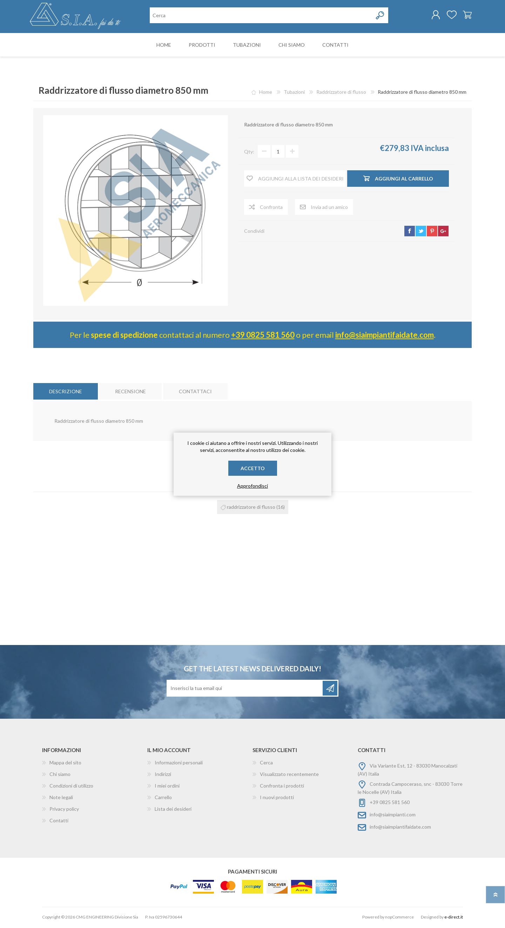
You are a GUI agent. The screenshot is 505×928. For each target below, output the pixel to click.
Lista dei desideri (173, 810)
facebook (409, 232)
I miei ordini (167, 787)
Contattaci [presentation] (195, 393)
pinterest (432, 232)
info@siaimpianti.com (393, 816)
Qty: (249, 153)
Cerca (266, 764)
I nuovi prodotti (277, 799)
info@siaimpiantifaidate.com (384, 336)
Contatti (58, 822)
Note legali (61, 799)
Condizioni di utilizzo (71, 787)
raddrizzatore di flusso (251, 508)
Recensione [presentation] (130, 393)
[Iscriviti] (245, 689)
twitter (421, 232)
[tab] (65, 392)
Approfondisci (252, 486)
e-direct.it (453, 918)
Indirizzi (163, 775)
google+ (443, 232)
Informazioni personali (179, 764)
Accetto (253, 468)
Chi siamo (59, 775)
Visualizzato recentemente (289, 775)
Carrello (464, 15)
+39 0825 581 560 (263, 336)
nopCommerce (399, 918)
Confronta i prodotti (282, 787)
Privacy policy (64, 810)
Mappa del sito (65, 764)
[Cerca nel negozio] (261, 16)
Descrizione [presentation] (65, 393)
